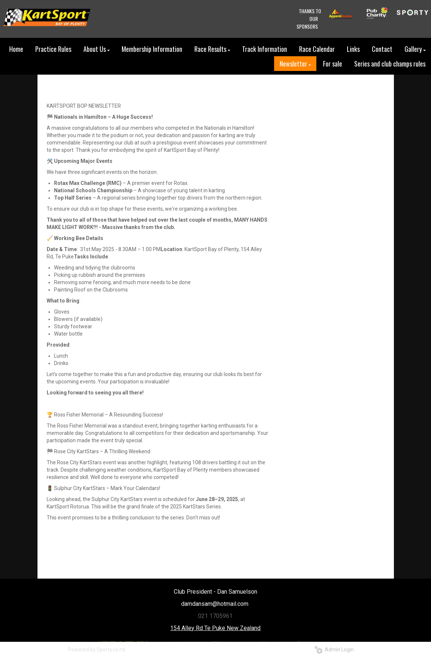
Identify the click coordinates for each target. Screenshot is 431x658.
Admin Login (334, 649)
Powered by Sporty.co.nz (96, 649)
